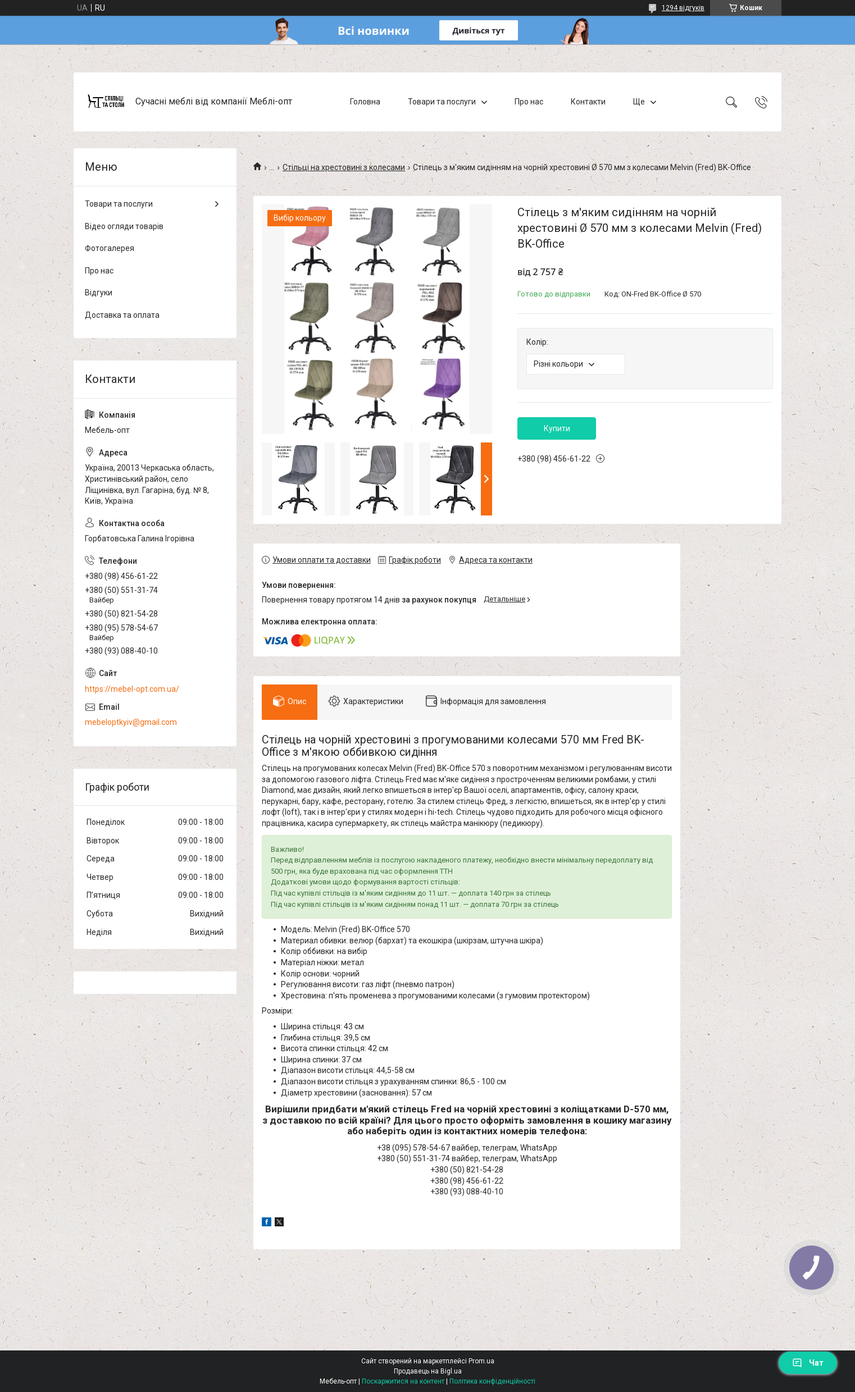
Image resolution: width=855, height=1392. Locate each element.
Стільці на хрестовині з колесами (344, 167)
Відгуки (98, 292)
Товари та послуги (442, 101)
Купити (557, 428)
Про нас (529, 101)
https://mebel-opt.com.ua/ (132, 688)
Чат (808, 1363)
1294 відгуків (683, 8)
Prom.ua (481, 1361)
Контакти (588, 101)
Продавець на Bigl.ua (428, 1371)
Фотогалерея (109, 248)
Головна (365, 101)
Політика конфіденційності (492, 1381)
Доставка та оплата (122, 315)
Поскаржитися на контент (403, 1381)
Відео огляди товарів (124, 226)
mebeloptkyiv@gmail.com (131, 722)
